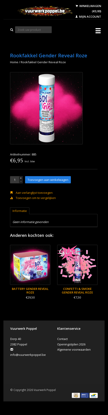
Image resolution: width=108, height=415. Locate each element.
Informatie (20, 211)
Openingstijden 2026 (71, 344)
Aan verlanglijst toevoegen (31, 193)
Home (14, 62)
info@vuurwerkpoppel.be (28, 355)
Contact (62, 339)
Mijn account (88, 17)
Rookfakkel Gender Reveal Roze (43, 62)
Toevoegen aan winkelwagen (48, 180)
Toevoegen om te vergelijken (33, 198)
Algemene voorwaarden (74, 349)
